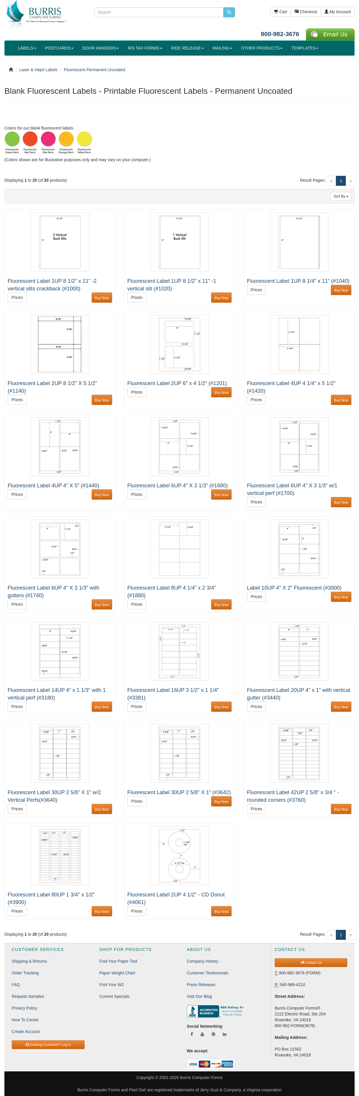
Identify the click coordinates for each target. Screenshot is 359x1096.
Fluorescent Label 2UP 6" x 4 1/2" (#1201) (177, 383)
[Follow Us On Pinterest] (213, 1034)
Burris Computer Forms (201, 1077)
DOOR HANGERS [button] (100, 48)
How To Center (25, 1019)
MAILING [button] (223, 48)
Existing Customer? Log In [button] (48, 1045)
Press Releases (201, 984)
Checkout (306, 11)
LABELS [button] (27, 48)
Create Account (26, 1031)
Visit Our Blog (199, 996)
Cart (280, 11)
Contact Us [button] (311, 963)
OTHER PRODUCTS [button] (261, 48)
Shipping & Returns (29, 961)
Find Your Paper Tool (118, 961)
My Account (337, 11)
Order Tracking (25, 973)
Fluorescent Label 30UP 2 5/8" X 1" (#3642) (179, 792)
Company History (202, 961)
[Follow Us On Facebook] (192, 1034)
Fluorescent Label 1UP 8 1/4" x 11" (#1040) (298, 281)
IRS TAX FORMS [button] (145, 48)
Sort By (341, 196)
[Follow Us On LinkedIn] (224, 1034)
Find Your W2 (111, 984)
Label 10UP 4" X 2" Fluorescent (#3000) (294, 588)
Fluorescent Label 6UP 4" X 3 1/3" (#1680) (177, 486)
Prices (17, 297)
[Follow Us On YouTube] (202, 1034)
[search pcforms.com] (229, 12)
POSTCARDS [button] (59, 48)
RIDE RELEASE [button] (187, 48)
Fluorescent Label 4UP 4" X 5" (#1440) (53, 486)
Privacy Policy (24, 1008)
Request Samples (28, 996)
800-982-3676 (280, 33)
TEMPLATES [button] (304, 48)
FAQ (16, 984)
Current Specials (114, 996)
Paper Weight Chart (117, 973)
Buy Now (102, 298)
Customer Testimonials (207, 973)
